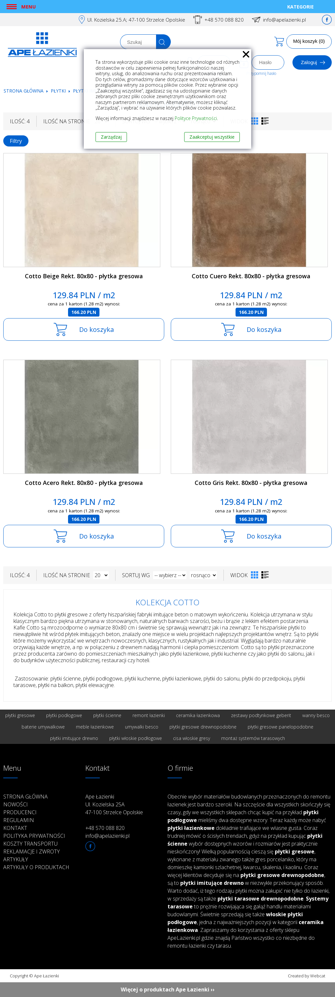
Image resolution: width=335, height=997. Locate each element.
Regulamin (18, 820)
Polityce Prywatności (196, 118)
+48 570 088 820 (224, 19)
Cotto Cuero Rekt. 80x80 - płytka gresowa (251, 276)
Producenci (20, 812)
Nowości (15, 804)
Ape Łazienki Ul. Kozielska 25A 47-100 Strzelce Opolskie (114, 804)
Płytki (59, 91)
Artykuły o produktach (36, 867)
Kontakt (15, 828)
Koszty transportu (30, 843)
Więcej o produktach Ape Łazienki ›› (168, 989)
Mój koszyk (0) (309, 41)
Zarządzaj (111, 137)
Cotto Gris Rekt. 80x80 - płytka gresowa (251, 483)
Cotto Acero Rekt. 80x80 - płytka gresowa (84, 483)
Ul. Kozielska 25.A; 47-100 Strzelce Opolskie (136, 19)
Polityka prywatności (34, 835)
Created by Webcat (306, 976)
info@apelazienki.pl (284, 19)
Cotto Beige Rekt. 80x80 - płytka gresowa (84, 276)
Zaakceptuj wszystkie (212, 137)
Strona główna (24, 91)
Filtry (16, 141)
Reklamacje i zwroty (31, 851)
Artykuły (15, 859)
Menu (28, 6)
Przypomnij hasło (261, 73)
